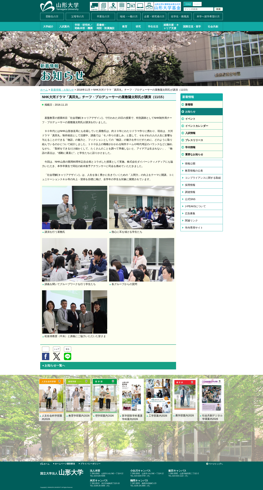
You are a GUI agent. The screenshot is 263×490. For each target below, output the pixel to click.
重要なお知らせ (194, 154)
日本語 (188, 4)
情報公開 (190, 163)
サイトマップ (149, 6)
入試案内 (64, 26)
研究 (138, 26)
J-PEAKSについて (195, 206)
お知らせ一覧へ (53, 365)
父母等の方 (77, 16)
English (197, 4)
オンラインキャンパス (140, 6)
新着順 (189, 104)
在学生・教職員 (180, 16)
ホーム (44, 89)
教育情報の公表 (194, 170)
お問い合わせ (131, 6)
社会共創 (213, 26)
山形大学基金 (167, 6)
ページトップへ (216, 464)
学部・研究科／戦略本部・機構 (84, 26)
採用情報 (190, 184)
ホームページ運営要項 (65, 464)
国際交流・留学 (192, 26)
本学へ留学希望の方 (208, 16)
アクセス (112, 6)
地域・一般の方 (129, 16)
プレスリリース (194, 140)
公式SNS (190, 199)
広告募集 (190, 213)
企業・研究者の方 (154, 16)
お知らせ (190, 111)
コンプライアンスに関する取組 (203, 177)
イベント (190, 118)
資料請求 (103, 6)
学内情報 (190, 147)
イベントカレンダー (121, 6)
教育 (124, 26)
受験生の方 (52, 16)
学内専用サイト (194, 227)
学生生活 (153, 26)
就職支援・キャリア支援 (171, 26)
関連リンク (191, 220)
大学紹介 (48, 26)
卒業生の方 (103, 16)
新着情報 (94, 6)
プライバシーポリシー (90, 464)
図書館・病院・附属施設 (106, 26)
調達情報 (190, 192)
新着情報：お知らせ (62, 89)
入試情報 (190, 133)
